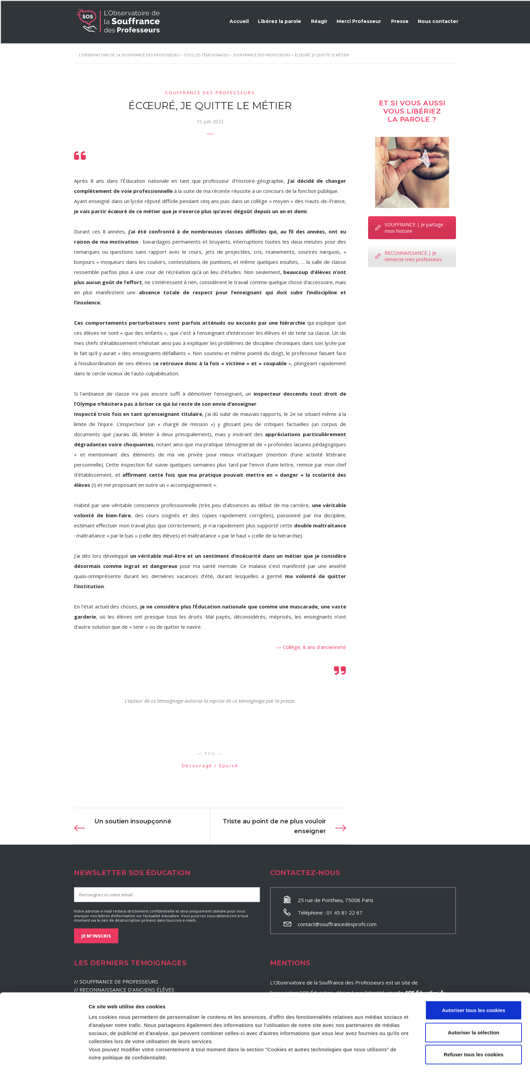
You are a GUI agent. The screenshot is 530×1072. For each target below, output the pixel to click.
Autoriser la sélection (474, 1012)
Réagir (316, 20)
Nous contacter (437, 20)
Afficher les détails (372, 1059)
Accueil (235, 20)
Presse (398, 20)
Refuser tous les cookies (474, 1034)
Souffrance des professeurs (210, 92)
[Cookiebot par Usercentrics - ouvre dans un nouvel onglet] (43, 1059)
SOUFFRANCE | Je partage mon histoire (409, 226)
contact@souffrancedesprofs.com (337, 923)
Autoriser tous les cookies (473, 989)
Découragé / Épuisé (210, 765)
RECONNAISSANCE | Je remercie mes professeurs (408, 255)
